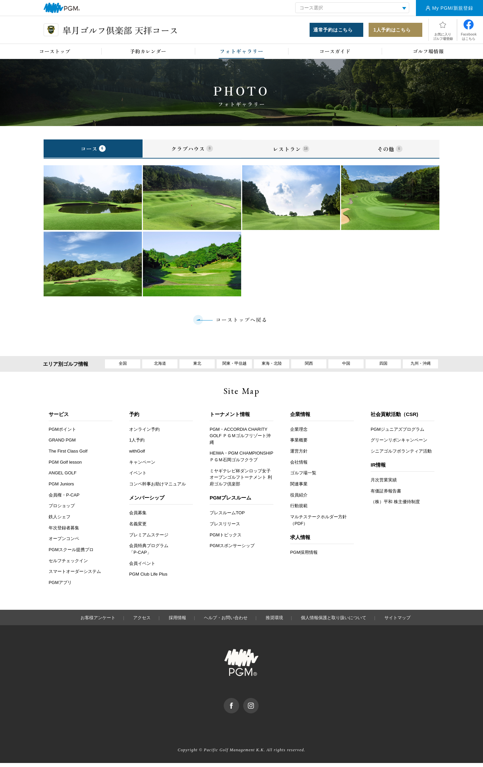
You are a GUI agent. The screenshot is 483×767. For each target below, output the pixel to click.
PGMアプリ (60, 586)
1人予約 (137, 444)
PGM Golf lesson (65, 465)
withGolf (137, 455)
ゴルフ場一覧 (303, 476)
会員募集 (138, 516)
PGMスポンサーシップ (232, 549)
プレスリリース (225, 527)
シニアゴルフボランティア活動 (401, 455)
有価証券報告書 (386, 494)
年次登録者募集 (64, 531)
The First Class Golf (68, 455)
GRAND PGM (62, 444)
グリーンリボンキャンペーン (399, 444)
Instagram (258, 705)
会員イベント (142, 567)
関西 (309, 366)
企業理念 (299, 432)
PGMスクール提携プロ (71, 553)
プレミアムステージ (148, 538)
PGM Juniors (61, 487)
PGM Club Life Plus (148, 578)
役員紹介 (299, 498)
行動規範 (299, 509)
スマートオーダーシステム (75, 575)
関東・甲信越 (234, 366)
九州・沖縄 (420, 366)
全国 (123, 366)
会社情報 (299, 465)
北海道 (159, 366)
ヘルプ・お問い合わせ (226, 621)
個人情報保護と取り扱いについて (333, 621)
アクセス (142, 621)
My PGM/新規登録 (452, 8)
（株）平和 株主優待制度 (395, 505)
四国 (383, 366)
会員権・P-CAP (64, 498)
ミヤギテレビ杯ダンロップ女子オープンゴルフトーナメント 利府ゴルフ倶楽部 (241, 481)
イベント (138, 476)
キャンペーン (142, 465)
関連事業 (299, 487)
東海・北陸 (271, 366)
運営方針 (299, 455)
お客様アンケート (97, 621)
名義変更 (138, 527)
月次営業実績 (384, 483)
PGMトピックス (225, 538)
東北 (197, 366)
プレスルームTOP (227, 516)
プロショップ (62, 509)
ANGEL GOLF (62, 476)
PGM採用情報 (304, 556)
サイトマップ (397, 621)
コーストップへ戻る (241, 321)
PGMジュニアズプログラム (397, 432)
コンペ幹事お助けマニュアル (157, 487)
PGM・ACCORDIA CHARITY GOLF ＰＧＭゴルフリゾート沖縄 (240, 439)
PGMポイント (62, 432)
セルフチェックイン (68, 564)
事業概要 (299, 444)
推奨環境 (274, 621)
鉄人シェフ (59, 520)
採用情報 (177, 621)
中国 (346, 366)
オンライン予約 (144, 432)
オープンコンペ (64, 542)
